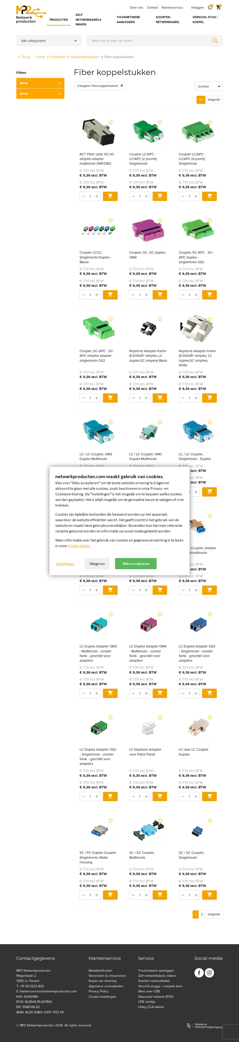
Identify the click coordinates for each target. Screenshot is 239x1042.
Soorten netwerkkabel (154, 981)
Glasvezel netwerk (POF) (155, 997)
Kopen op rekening (102, 981)
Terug (24, 57)
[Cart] (218, 7)
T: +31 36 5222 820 (30, 986)
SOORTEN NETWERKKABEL (168, 19)
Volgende (214, 100)
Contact (152, 8)
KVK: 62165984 (27, 997)
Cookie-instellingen (102, 997)
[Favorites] (210, 7)
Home (41, 57)
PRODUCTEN (58, 20)
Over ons (136, 8)
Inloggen (197, 8)
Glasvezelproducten (83, 57)
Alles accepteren (136, 563)
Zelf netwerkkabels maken (157, 976)
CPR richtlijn (146, 1002)
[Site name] (31, 14)
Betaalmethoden (100, 971)
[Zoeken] (215, 41)
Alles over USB (149, 991)
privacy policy (78, 546)
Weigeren (97, 564)
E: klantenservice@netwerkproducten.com (46, 991)
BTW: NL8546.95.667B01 (34, 1002)
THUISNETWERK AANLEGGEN (128, 19)
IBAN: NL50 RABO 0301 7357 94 (40, 1012)
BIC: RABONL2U (28, 1007)
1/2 (201, 100)
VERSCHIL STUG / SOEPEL (205, 19)
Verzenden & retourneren (107, 976)
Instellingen (65, 564)
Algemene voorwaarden (106, 986)
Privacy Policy (98, 991)
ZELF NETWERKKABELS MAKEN (88, 20)
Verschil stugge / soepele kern (160, 986)
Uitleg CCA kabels (151, 1007)
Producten (56, 57)
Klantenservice (172, 8)
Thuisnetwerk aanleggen (156, 971)
